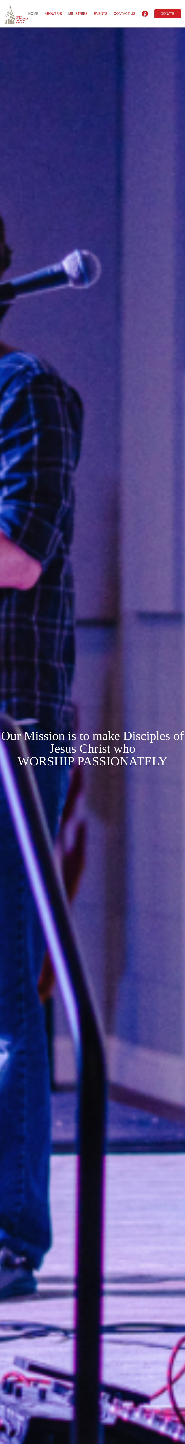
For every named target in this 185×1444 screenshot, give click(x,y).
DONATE (167, 13)
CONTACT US (124, 13)
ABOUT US (53, 13)
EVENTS (100, 13)
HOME (33, 13)
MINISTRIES (78, 13)
